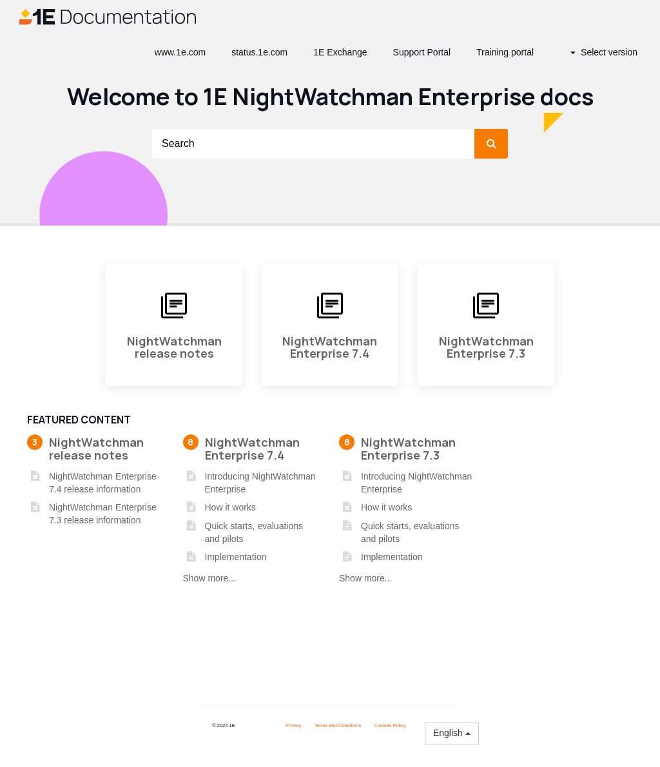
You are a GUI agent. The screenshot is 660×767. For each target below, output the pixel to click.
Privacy (294, 725)
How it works (230, 507)
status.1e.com (259, 52)
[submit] (491, 144)
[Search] (313, 144)
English (452, 733)
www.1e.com (180, 52)
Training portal (505, 52)
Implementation (236, 557)
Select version (603, 52)
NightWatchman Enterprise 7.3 (408, 448)
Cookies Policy (389, 725)
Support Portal (422, 52)
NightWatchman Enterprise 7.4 (252, 448)
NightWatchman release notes (96, 448)
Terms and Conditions (338, 725)
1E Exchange (340, 52)
